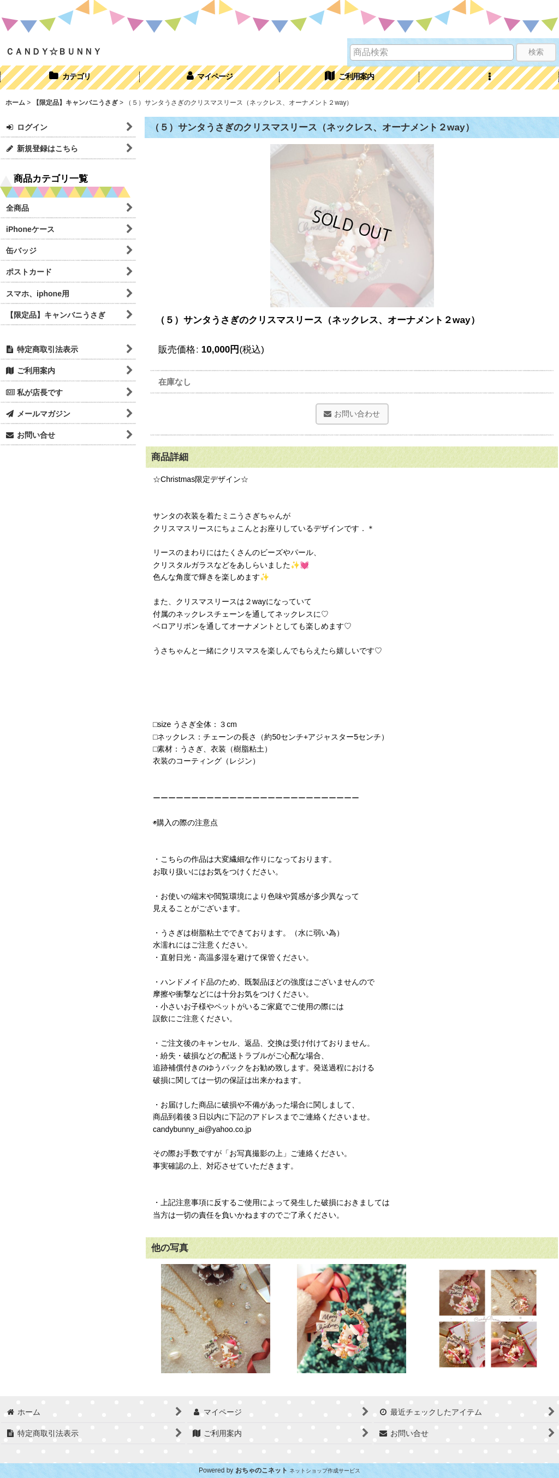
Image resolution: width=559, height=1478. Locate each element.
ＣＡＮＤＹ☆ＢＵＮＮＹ (53, 51)
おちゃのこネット (261, 1470)
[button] (489, 77)
